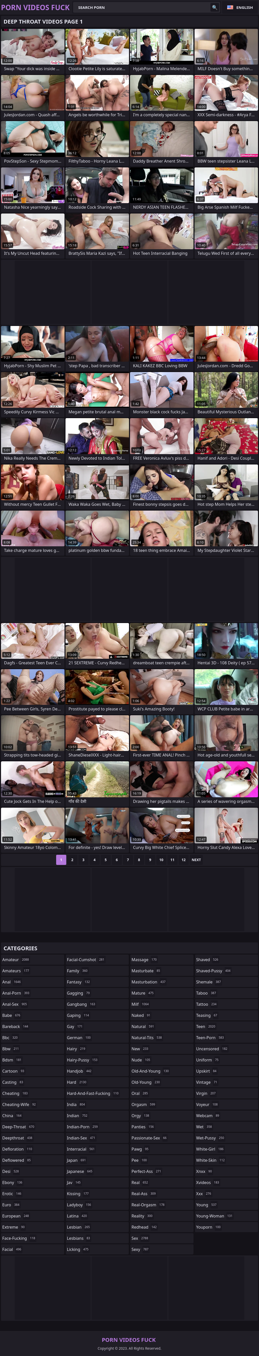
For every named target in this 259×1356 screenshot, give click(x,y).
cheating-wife (19, 1104)
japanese (80, 1171)
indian (78, 1115)
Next (196, 859)
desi (11, 1171)
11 (172, 859)
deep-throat (18, 1127)
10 (161, 859)
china (12, 1115)
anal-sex (15, 1004)
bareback (15, 1026)
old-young (146, 1082)
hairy (77, 1049)
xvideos (208, 1182)
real (140, 1182)
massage (145, 959)
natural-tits (147, 1037)
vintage (207, 1082)
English (244, 7)
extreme (14, 1227)
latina (77, 1216)
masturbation (149, 982)
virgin (206, 1093)
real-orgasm (149, 1205)
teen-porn (210, 1037)
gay (75, 1026)
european (16, 1216)
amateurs (16, 971)
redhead (145, 1227)
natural (143, 1026)
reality (143, 1216)
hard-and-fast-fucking (93, 1093)
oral (140, 1093)
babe (11, 1015)
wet (204, 1127)
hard (77, 1082)
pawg (141, 1149)
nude (142, 1060)
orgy (141, 1115)
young (207, 1205)
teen (206, 1026)
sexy (141, 1249)
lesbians (79, 1238)
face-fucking (19, 1238)
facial (12, 1249)
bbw (11, 1049)
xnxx (204, 1171)
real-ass (144, 1193)
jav (74, 1182)
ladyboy (79, 1205)
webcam (208, 1115)
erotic (12, 1193)
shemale (209, 982)
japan (77, 1160)
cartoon (14, 1071)
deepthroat (18, 1138)
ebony (13, 1182)
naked (142, 1015)
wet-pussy (210, 1138)
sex (140, 1238)
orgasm (144, 1104)
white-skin (211, 1160)
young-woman (215, 1216)
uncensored (212, 1049)
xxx (204, 1193)
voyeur (207, 1104)
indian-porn (83, 1127)
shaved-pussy (214, 971)
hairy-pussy (83, 1060)
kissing (78, 1193)
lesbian (79, 1227)
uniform (208, 1060)
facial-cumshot (86, 959)
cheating (15, 1093)
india (76, 1104)
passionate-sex (150, 1138)
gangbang (82, 1004)
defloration (17, 1149)
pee (140, 1160)
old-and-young (151, 1071)
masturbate (146, 971)
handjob (80, 1071)
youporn (209, 1227)
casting (13, 1082)
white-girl (210, 1149)
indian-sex (82, 1138)
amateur (16, 959)
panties (143, 1127)
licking (78, 1249)
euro (11, 1205)
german (79, 1037)
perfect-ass (147, 1171)
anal (12, 982)
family (78, 971)
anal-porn (16, 993)
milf (141, 1004)
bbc (10, 1037)
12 (184, 859)
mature (143, 993)
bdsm (12, 1060)
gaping (78, 1015)
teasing (207, 1015)
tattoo (207, 1004)
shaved (208, 959)
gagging (79, 993)
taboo (207, 993)
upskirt (207, 1071)
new (140, 1049)
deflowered (17, 1160)
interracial (81, 1149)
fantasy (79, 982)
